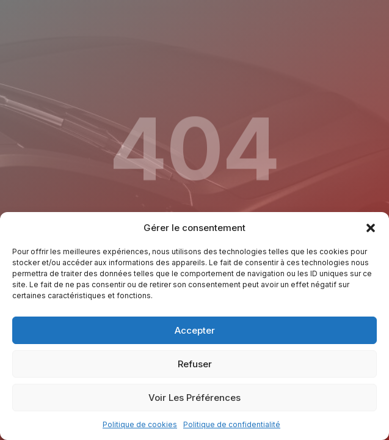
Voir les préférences (194, 397)
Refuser (195, 364)
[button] (371, 228)
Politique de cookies (140, 424)
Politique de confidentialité (231, 424)
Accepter (195, 330)
